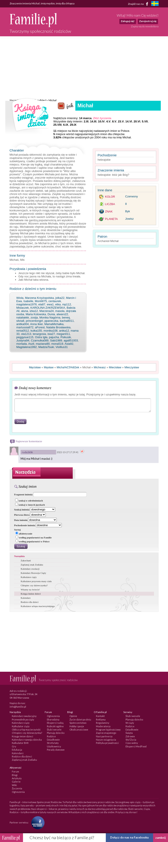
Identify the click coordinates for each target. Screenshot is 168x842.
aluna (24, 311)
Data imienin (21, 520)
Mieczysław (131, 367)
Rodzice (51, 736)
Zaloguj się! (127, 21)
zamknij (160, 837)
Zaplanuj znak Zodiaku (32, 564)
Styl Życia (131, 739)
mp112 (66, 304)
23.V (121, 121)
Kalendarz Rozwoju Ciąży (33, 573)
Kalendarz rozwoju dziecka (27, 739)
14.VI (128, 121)
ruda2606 (27, 452)
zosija (34, 317)
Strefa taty (53, 742)
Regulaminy (102, 722)
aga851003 (71, 340)
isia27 (51, 334)
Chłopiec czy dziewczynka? (34, 585)
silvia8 (20, 320)
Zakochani (26, 560)
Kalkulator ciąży (29, 577)
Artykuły (17, 778)
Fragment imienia (23, 494)
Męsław (48, 367)
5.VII (145, 121)
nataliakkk (22, 317)
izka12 (34, 311)
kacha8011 (67, 320)
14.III (93, 121)
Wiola (20, 297)
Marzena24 (46, 311)
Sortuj (17, 529)
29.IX (73, 124)
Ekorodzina (53, 719)
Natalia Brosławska (58, 327)
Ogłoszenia (53, 716)
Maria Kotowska (36, 314)
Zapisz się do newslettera (145, 26)
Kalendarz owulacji (30, 568)
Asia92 (69, 343)
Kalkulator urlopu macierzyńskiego (38, 606)
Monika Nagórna (49, 317)
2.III (86, 121)
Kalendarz (26, 598)
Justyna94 (22, 340)
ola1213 (26, 334)
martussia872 (25, 327)
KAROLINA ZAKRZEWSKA (47, 307)
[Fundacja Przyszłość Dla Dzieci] (36, 822)
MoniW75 (41, 301)
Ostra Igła (41, 337)
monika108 (51, 330)
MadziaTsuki (46, 347)
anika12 (64, 330)
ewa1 (50, 304)
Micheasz (100, 367)
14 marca (85, 118)
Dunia (51, 314)
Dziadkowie (53, 739)
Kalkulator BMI (20, 742)
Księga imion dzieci (31, 593)
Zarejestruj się (147, 21)
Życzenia (17, 788)
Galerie (16, 781)
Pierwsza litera (22, 514)
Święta (129, 732)
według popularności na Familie (33, 537)
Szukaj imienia (22, 509)
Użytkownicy (54, 746)
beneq (66, 317)
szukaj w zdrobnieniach (29, 500)
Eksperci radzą (55, 722)
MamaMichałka (53, 324)
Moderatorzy (103, 726)
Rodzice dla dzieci (30, 602)
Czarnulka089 (39, 340)
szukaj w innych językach (30, 504)
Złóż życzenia (102, 118)
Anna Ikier (36, 324)
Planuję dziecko (55, 732)
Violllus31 (62, 347)
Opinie (73, 716)
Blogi (15, 775)
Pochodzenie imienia (24, 525)
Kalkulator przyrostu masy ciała (36, 581)
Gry (14, 746)
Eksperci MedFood (136, 746)
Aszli (31, 343)
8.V (114, 121)
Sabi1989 (56, 340)
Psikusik (65, 337)
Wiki (14, 785)
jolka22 (59, 297)
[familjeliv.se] (155, 4)
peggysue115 (25, 337)
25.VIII (57, 124)
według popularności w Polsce (32, 541)
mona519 (57, 343)
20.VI (137, 121)
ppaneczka (51, 320)
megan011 (63, 334)
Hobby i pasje (76, 726)
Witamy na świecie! (30, 589)
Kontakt (100, 716)
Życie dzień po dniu (80, 719)
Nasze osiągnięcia (106, 739)
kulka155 (36, 330)
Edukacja (17, 749)
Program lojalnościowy (108, 729)
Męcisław (35, 367)
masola (59, 311)
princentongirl (34, 320)
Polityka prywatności (107, 742)
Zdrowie (130, 736)
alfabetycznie (23, 533)
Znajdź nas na (139, 4)
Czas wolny (132, 742)
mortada (21, 343)
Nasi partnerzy (104, 736)
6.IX (65, 124)
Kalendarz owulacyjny (24, 716)
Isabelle (28, 301)
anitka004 (22, 324)
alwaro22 (62, 314)
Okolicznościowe (78, 729)
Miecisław (115, 367)
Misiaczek (22, 307)
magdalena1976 (26, 304)
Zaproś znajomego (106, 732)
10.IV (101, 121)
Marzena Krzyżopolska (39, 297)
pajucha (54, 337)
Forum (15, 771)
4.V (108, 121)
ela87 (41, 304)
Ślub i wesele (54, 729)
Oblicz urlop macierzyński (26, 729)
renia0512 (22, 330)
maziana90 (43, 343)
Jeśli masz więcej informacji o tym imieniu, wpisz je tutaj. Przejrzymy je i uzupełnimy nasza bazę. (75, 394)
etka (58, 304)
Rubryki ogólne (55, 726)
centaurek (54, 301)
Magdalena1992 (26, 347)
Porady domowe (56, 749)
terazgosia (39, 334)
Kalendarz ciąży (21, 722)
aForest (40, 327)
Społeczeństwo (77, 722)
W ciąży (130, 722)
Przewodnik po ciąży (23, 719)
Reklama (101, 719)
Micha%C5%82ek (68, 367)
